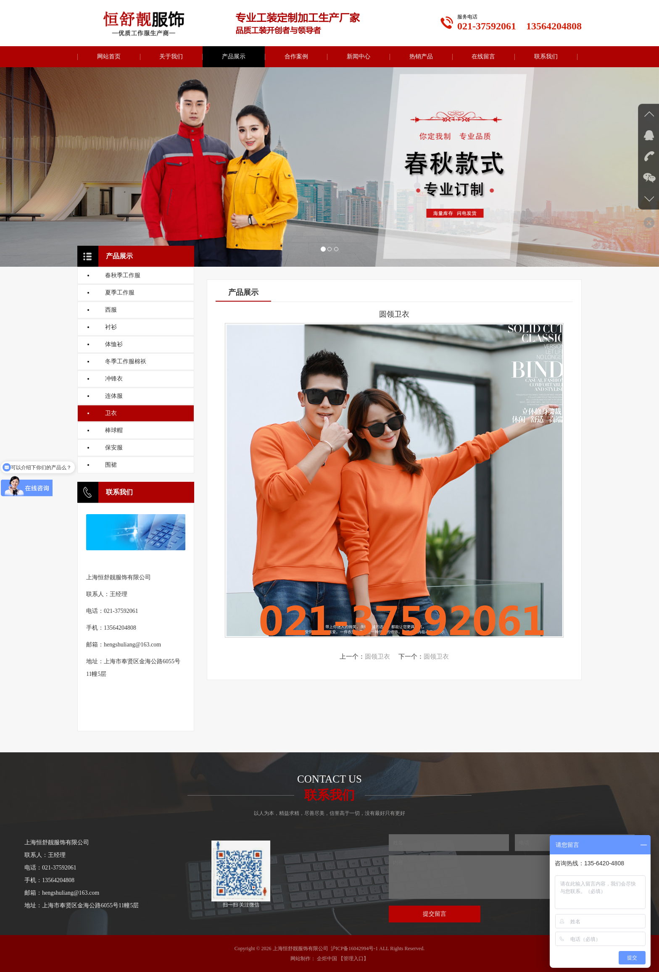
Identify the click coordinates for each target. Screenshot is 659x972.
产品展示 (233, 56)
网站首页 (109, 56)
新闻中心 (358, 56)
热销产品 (421, 56)
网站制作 (300, 958)
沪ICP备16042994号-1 (354, 948)
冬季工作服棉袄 (125, 361)
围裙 (111, 465)
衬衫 (111, 327)
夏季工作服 (119, 292)
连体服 (114, 396)
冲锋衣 (114, 379)
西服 (111, 310)
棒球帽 (114, 430)
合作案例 (296, 56)
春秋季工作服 (122, 275)
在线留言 (483, 56)
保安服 (114, 447)
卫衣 (111, 413)
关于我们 (171, 56)
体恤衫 (114, 344)
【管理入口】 (353, 958)
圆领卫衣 (377, 656)
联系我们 (546, 56)
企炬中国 (327, 958)
